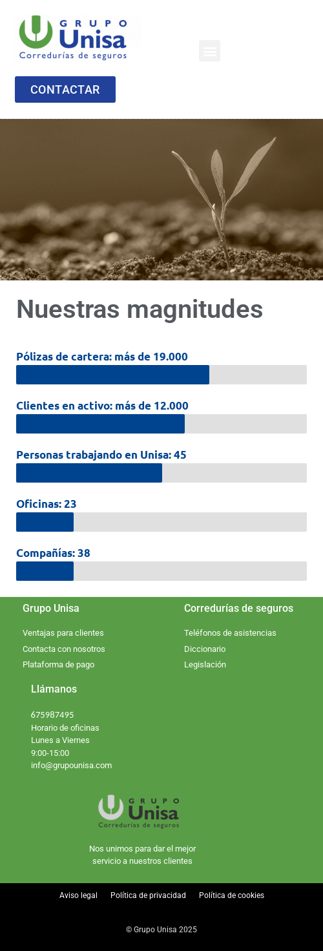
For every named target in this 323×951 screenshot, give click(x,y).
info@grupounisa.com (71, 765)
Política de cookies (231, 895)
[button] (209, 50)
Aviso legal (78, 895)
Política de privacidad (148, 895)
